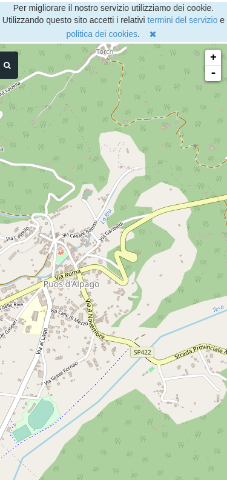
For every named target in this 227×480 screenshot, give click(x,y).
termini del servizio (183, 20)
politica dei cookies (101, 34)
